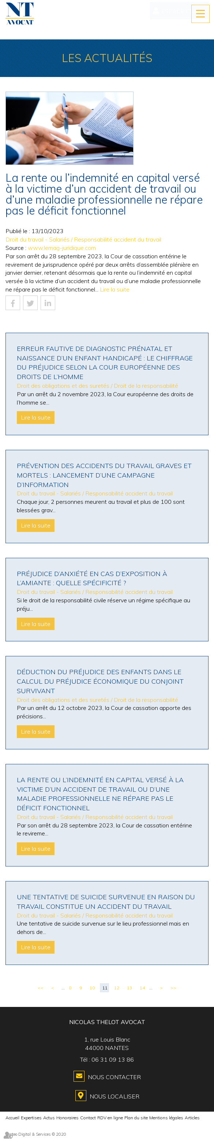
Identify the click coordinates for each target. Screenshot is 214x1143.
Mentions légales (166, 1117)
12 (116, 988)
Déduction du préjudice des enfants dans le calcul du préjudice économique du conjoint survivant (100, 681)
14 (142, 988)
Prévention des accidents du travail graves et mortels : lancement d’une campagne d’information (104, 475)
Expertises (31, 1117)
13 (129, 988)
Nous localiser (114, 1096)
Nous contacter (114, 1077)
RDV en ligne (110, 1117)
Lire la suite (114, 289)
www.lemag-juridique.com (62, 247)
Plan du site (136, 1117)
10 (92, 988)
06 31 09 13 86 (112, 1059)
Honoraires (67, 1117)
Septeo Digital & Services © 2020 (35, 1134)
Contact (88, 1117)
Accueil (12, 1117)
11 (105, 988)
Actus (49, 1117)
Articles (192, 1117)
